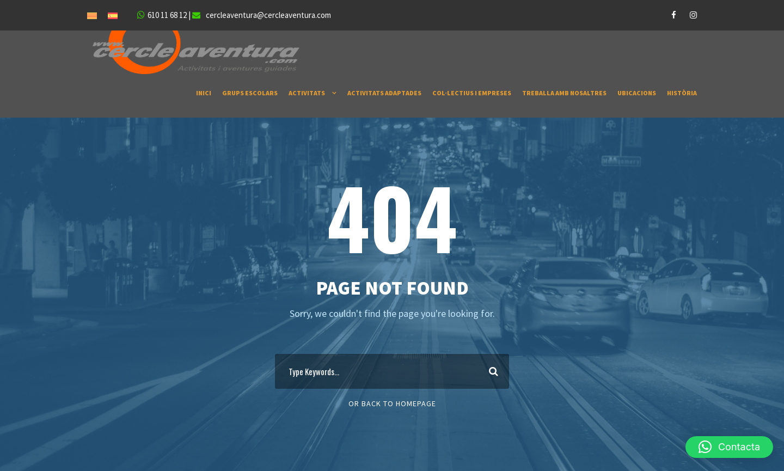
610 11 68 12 (167, 15)
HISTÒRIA (682, 93)
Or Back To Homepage (392, 403)
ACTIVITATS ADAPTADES (384, 93)
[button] (729, 447)
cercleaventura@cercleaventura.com (268, 15)
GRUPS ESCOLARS (250, 93)
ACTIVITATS (307, 93)
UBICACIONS (636, 93)
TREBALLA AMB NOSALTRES (564, 93)
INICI (203, 93)
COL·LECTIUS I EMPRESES (471, 93)
